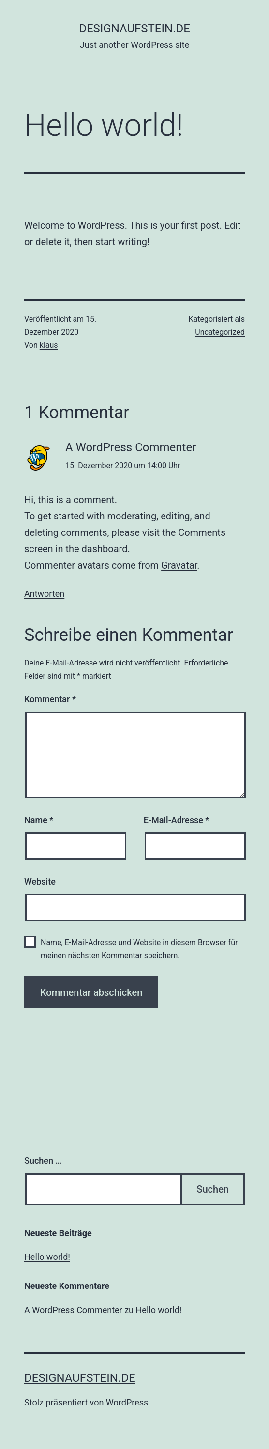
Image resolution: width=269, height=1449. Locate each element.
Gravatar (179, 565)
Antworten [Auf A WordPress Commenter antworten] (44, 594)
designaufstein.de (134, 28)
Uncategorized (220, 332)
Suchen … (42, 1160)
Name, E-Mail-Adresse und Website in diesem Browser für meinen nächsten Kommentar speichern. (139, 949)
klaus (49, 345)
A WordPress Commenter (130, 447)
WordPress (127, 1402)
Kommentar (50, 699)
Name (38, 820)
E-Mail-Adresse (176, 820)
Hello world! (47, 1257)
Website (40, 881)
